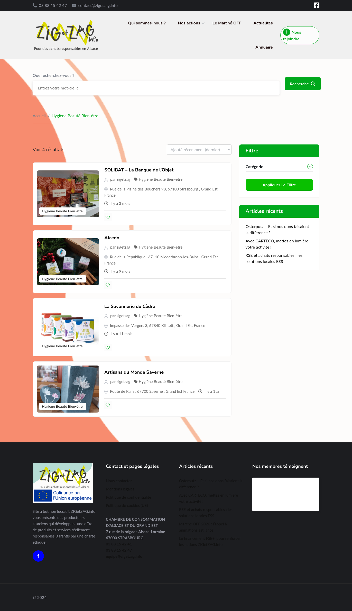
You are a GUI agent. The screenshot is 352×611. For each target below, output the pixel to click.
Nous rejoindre (292, 35)
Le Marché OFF (226, 23)
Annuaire (264, 47)
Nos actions (189, 23)
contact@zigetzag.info (98, 5)
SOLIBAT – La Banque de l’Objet (138, 170)
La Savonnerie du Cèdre (129, 306)
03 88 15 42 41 (119, 544)
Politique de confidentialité (128, 497)
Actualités (263, 23)
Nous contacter (119, 480)
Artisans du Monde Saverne (134, 372)
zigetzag (123, 179)
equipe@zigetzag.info (124, 556)
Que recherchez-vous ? (53, 75)
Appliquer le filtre (279, 184)
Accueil (39, 115)
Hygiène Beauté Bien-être (63, 211)
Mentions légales (120, 489)
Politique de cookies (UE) (127, 505)
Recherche (303, 83)
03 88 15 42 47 (53, 5)
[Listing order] (199, 149)
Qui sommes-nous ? (147, 23)
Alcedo (111, 238)
